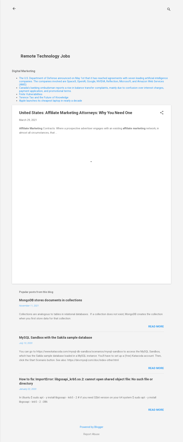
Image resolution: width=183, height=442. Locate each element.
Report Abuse (91, 434)
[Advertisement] (47, 28)
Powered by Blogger (91, 427)
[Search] (169, 9)
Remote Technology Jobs (45, 56)
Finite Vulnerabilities (30, 94)
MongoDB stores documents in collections (50, 300)
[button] (162, 113)
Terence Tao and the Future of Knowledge (43, 97)
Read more (156, 326)
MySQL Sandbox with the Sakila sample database (55, 337)
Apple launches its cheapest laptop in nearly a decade (50, 100)
